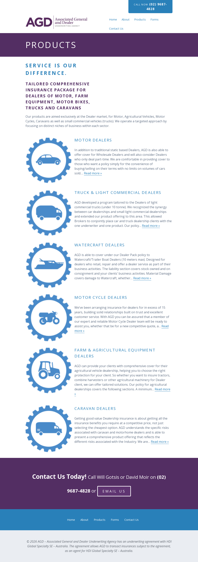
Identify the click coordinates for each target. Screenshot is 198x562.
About (126, 19)
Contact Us (116, 28)
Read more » (93, 173)
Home (113, 19)
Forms (154, 19)
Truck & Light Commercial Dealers (117, 192)
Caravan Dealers (95, 408)
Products (140, 19)
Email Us (113, 491)
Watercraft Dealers (99, 245)
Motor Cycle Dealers (100, 297)
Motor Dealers (93, 140)
